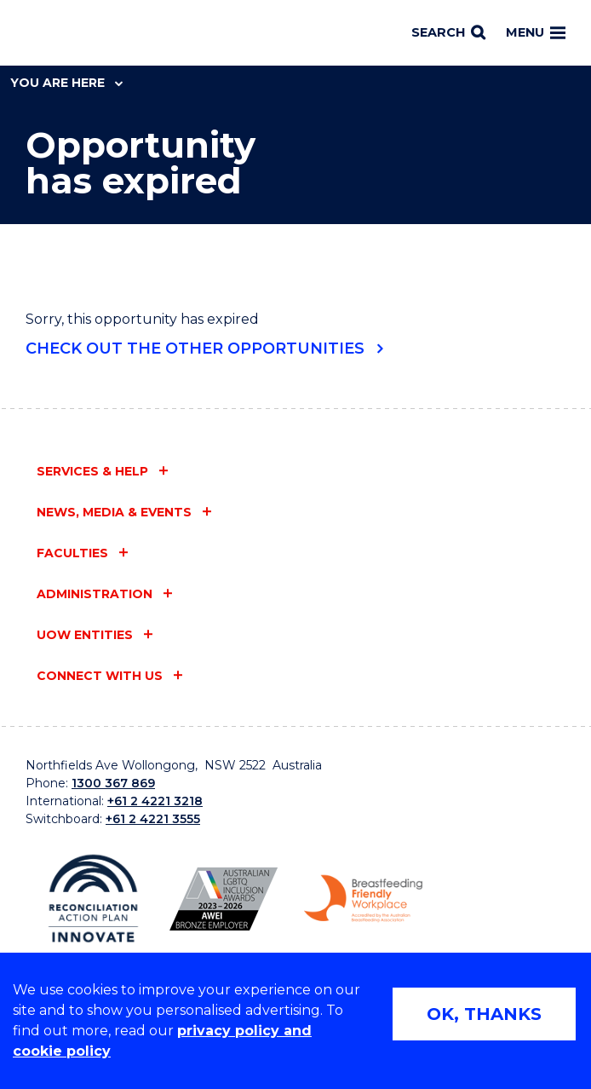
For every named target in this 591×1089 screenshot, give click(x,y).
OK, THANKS (484, 1014)
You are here (66, 82)
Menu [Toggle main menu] (535, 32)
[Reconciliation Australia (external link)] (93, 898)
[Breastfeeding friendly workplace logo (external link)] (363, 898)
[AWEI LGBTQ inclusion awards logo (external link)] (223, 899)
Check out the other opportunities (195, 348)
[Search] (448, 33)
